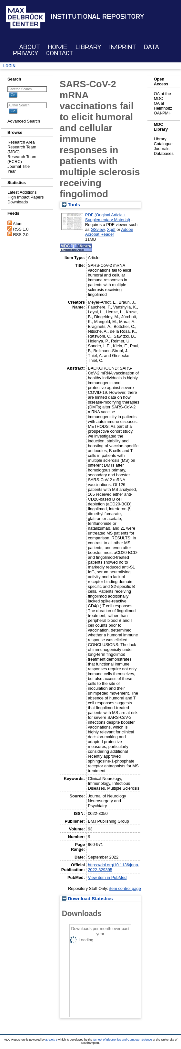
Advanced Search (23, 121)
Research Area (21, 142)
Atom (18, 223)
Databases (164, 153)
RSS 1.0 (21, 229)
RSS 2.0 (21, 234)
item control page (125, 888)
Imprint (122, 47)
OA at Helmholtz (163, 106)
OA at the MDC (162, 96)
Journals (161, 148)
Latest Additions (21, 192)
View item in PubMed (107, 877)
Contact (59, 53)
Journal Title (18, 166)
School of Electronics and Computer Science (122, 1039)
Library (88, 47)
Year (11, 171)
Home (57, 47)
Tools (71, 204)
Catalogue (163, 143)
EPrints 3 (51, 1039)
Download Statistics (87, 898)
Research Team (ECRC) (21, 159)
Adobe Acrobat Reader (109, 232)
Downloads (17, 202)
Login (9, 66)
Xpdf (111, 229)
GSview (98, 229)
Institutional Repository (97, 16)
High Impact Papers (25, 197)
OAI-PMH (163, 113)
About (29, 47)
